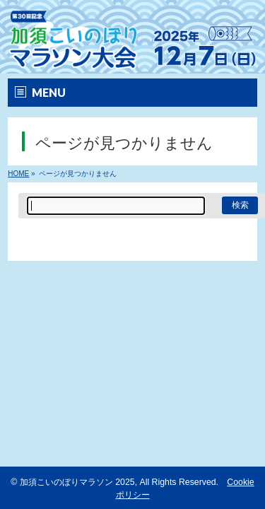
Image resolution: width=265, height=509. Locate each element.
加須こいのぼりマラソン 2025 (77, 482)
